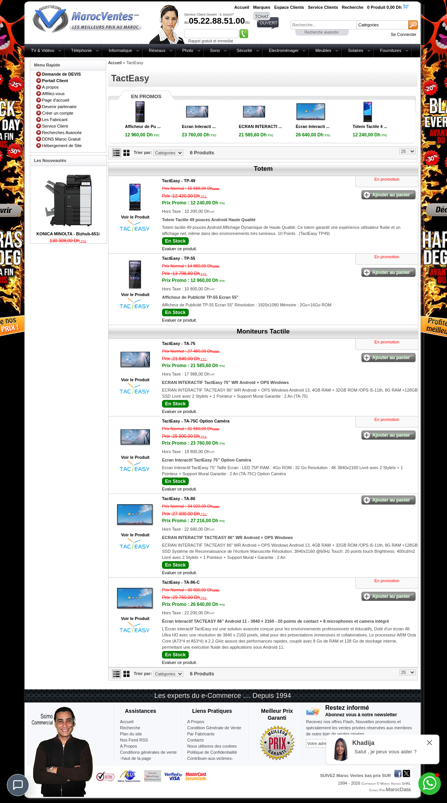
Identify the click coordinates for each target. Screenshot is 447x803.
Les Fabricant (55, 119)
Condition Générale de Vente (214, 727)
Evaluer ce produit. (179, 248)
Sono (215, 50)
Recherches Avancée (62, 132)
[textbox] (323, 24)
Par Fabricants (201, 734)
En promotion (386, 179)
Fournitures (391, 50)
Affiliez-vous (53, 93)
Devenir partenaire (59, 106)
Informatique (120, 50)
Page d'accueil (55, 100)
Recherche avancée (321, 32)
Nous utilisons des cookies (212, 746)
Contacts (195, 740)
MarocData (398, 789)
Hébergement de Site (62, 145)
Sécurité (244, 50)
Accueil (114, 62)
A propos (50, 87)
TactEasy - (178, 180)
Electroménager (284, 50)
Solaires (355, 50)
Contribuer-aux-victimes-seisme (210, 761)
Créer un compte (57, 113)
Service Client (55, 126)
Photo (187, 50)
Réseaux (157, 50)
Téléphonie (81, 50)
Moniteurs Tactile (263, 331)
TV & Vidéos (42, 50)
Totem (263, 168)
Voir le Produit (135, 217)
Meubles (323, 50)
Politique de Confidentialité (212, 752)
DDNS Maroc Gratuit (61, 139)
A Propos (195, 721)
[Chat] (18, 785)
